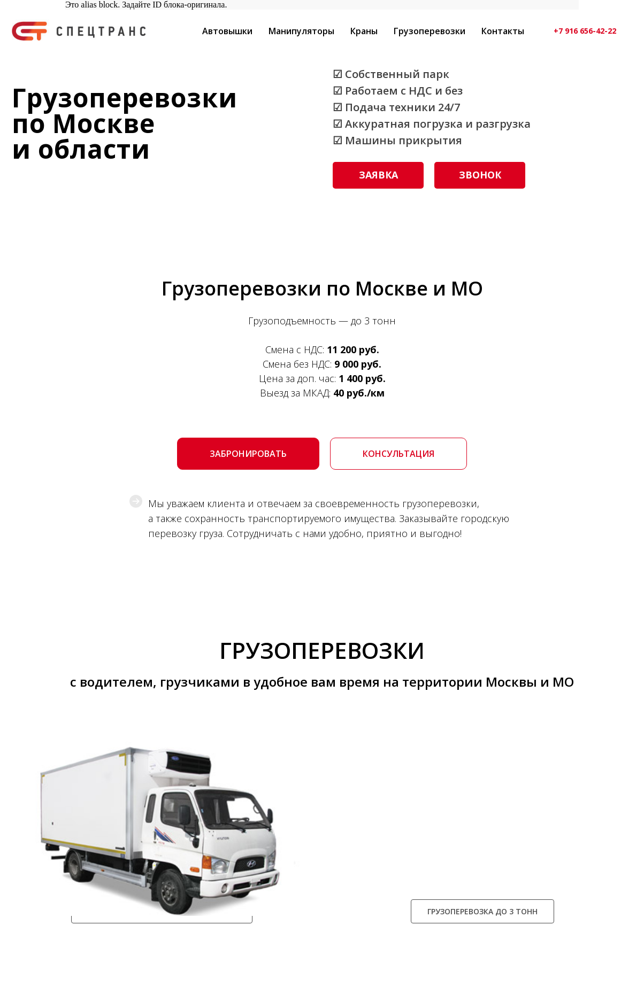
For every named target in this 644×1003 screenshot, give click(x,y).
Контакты (502, 31)
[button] (378, 175)
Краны (364, 31)
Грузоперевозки (429, 31)
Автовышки (227, 31)
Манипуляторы (301, 31)
